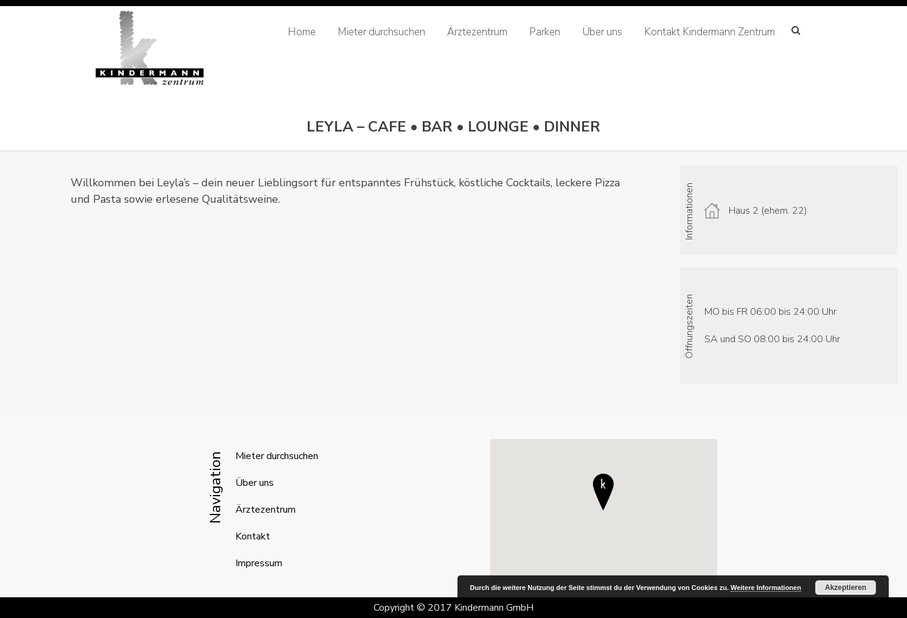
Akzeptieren (845, 587)
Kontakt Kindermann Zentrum (709, 32)
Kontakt (252, 536)
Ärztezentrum (477, 32)
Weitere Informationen (766, 587)
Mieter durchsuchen (381, 32)
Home (302, 32)
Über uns (602, 32)
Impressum (258, 563)
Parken (544, 32)
